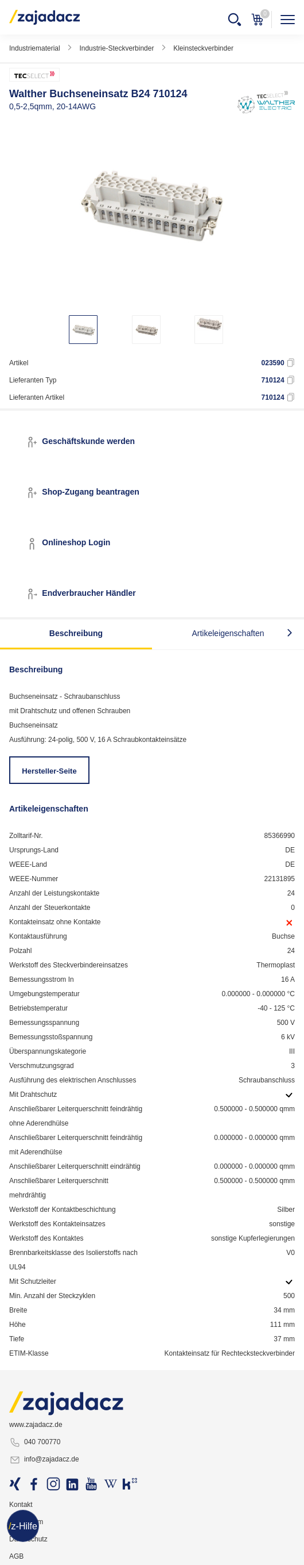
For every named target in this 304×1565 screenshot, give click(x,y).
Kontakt (21, 1505)
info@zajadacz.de (44, 1459)
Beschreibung (76, 633)
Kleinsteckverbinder (203, 48)
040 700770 (34, 1442)
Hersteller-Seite (49, 771)
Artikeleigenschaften (228, 633)
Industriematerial (34, 48)
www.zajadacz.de (36, 1425)
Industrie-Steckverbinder (116, 48)
